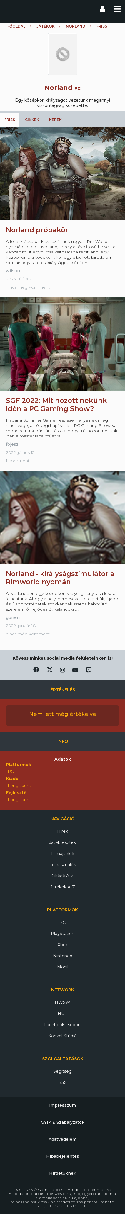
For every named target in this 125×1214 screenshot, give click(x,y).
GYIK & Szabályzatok (62, 1122)
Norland (75, 26)
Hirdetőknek (62, 1173)
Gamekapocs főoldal (9, 8)
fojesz (12, 444)
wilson (13, 270)
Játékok (45, 26)
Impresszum (62, 1105)
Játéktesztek (62, 842)
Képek (55, 120)
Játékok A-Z (62, 887)
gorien (13, 617)
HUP (63, 1013)
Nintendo (62, 955)
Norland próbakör (37, 230)
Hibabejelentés (62, 1156)
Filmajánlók (62, 853)
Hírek (62, 831)
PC (62, 922)
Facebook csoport (62, 1024)
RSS (62, 1082)
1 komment (17, 460)
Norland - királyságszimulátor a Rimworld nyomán (60, 578)
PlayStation (62, 933)
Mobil (62, 967)
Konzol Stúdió (62, 1035)
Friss (9, 120)
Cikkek (32, 120)
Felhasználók (62, 864)
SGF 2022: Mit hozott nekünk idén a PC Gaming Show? (56, 404)
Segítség (62, 1071)
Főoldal (16, 26)
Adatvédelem (62, 1139)
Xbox (63, 944)
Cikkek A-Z (62, 875)
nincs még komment (28, 287)
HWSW (62, 1002)
